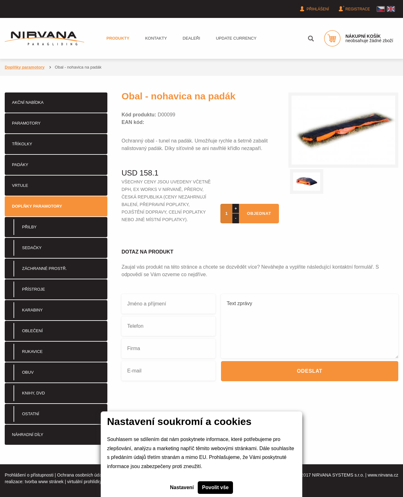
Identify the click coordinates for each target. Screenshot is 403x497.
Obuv (28, 372)
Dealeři (191, 38)
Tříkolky (22, 144)
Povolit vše (215, 487)
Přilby (29, 227)
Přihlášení (315, 8)
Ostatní (30, 413)
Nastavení (182, 487)
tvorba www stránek (44, 481)
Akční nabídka (27, 102)
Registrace (355, 8)
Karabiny (32, 310)
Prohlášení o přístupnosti (29, 474)
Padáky (20, 164)
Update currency (236, 38)
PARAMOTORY (26, 123)
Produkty (117, 38)
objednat (259, 213)
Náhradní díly (27, 434)
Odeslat (309, 371)
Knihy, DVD (33, 393)
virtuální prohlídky (84, 481)
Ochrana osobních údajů (81, 474)
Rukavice (32, 351)
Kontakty (156, 38)
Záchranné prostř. (44, 268)
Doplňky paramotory (24, 67)
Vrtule (20, 185)
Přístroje (33, 289)
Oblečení (32, 330)
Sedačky (32, 247)
